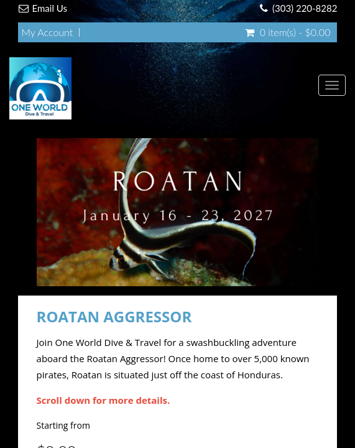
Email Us (49, 8)
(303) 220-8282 (304, 8)
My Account (47, 32)
